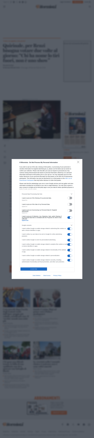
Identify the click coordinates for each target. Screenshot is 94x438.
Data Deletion (36, 275)
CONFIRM (33, 269)
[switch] (69, 198)
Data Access (46, 275)
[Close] (79, 162)
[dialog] (47, 219)
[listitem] (47, 194)
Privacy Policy (57, 275)
